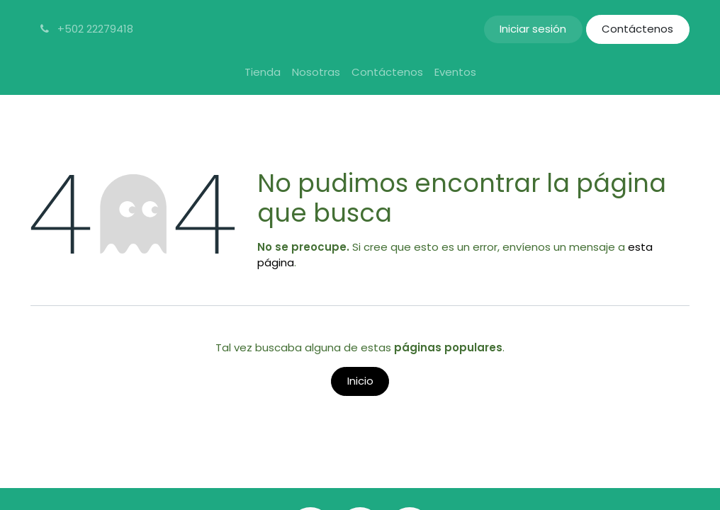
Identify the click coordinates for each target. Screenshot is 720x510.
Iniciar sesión (533, 28)
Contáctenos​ (637, 28)
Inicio (360, 380)
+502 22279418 (85, 28)
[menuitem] (262, 72)
